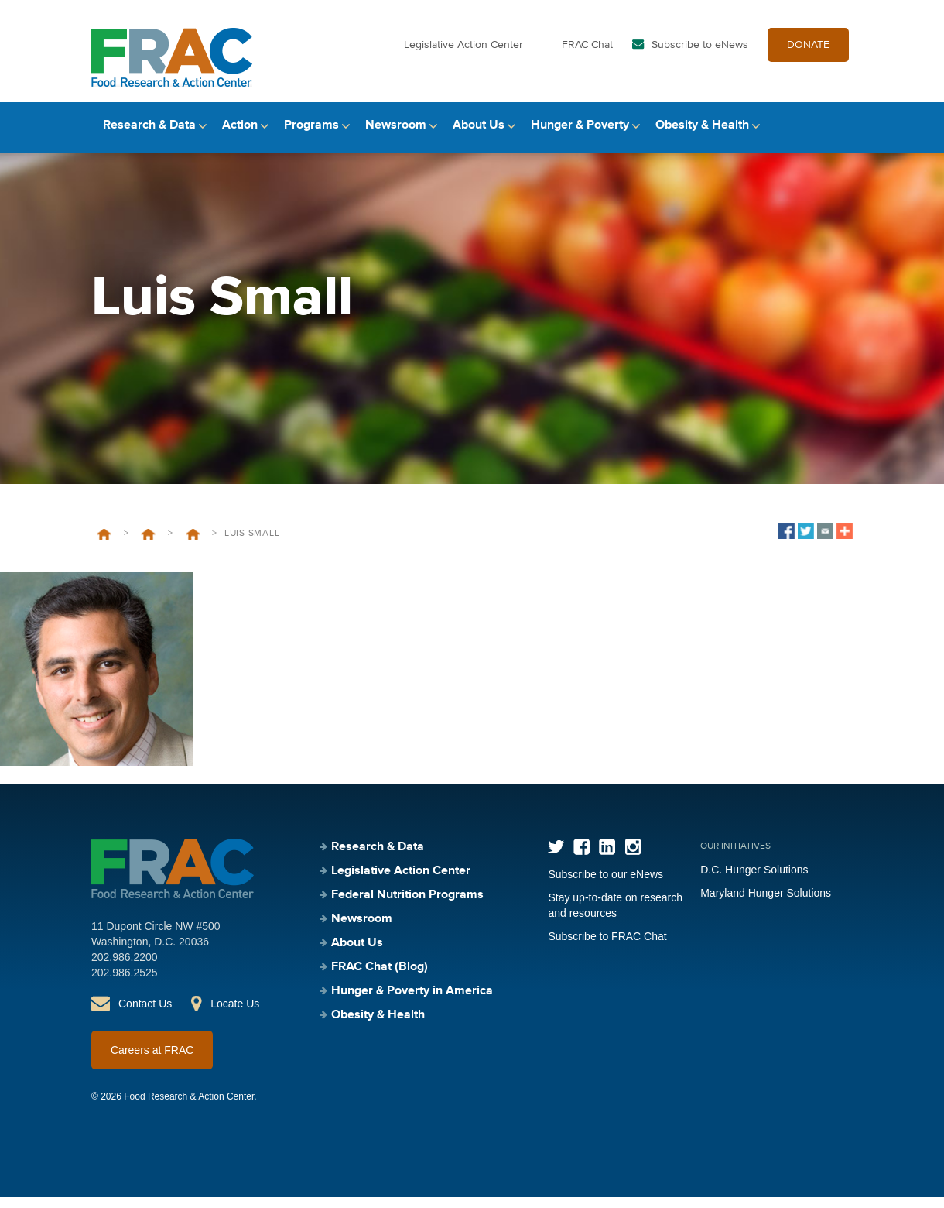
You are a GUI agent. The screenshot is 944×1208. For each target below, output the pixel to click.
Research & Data (149, 137)
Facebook (581, 857)
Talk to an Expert (193, 545)
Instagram (632, 857)
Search (839, 137)
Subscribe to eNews (700, 52)
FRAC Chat (587, 52)
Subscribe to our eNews (605, 885)
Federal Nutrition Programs (407, 906)
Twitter (556, 857)
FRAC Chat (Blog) (379, 978)
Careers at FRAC (152, 1061)
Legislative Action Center (463, 52)
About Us (478, 137)
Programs (311, 137)
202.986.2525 (124, 983)
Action (240, 137)
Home (104, 545)
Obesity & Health (702, 137)
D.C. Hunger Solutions (754, 880)
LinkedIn (607, 857)
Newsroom (395, 137)
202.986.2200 (124, 968)
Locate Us (234, 1014)
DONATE (808, 52)
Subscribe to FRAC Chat (607, 947)
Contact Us (145, 1014)
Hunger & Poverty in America (412, 1002)
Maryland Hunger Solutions (765, 903)
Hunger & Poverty (580, 137)
